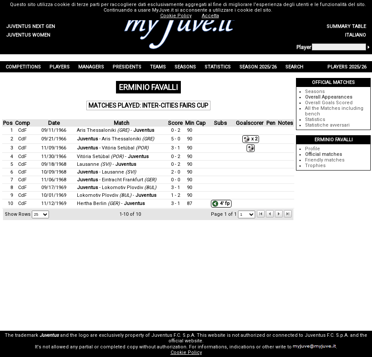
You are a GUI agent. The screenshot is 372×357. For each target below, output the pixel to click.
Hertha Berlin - (111, 203)
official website (185, 341)
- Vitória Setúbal (113, 148)
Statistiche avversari (327, 125)
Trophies (315, 165)
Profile (312, 149)
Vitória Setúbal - (113, 156)
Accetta (210, 16)
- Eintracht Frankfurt (116, 180)
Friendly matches (325, 160)
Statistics (315, 119)
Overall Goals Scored (329, 103)
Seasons (315, 91)
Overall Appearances (328, 97)
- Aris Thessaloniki (115, 139)
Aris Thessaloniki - (115, 130)
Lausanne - (106, 164)
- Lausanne (106, 172)
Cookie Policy (186, 352)
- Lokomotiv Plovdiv (116, 187)
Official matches (323, 154)
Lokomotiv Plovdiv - (116, 195)
